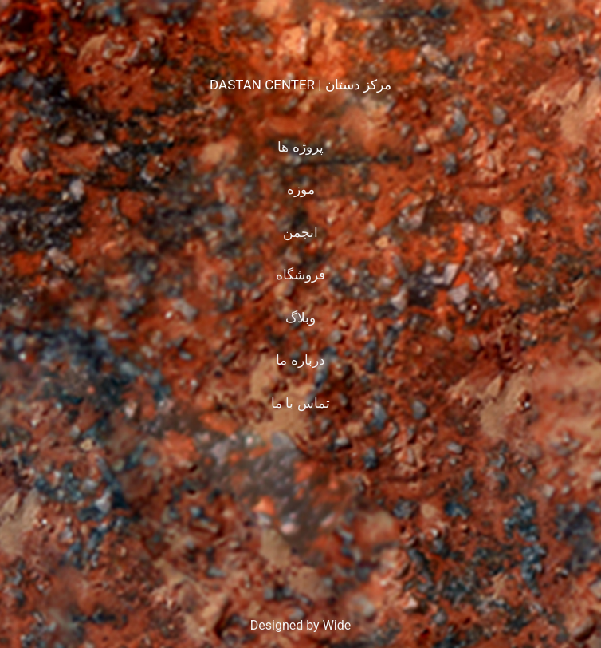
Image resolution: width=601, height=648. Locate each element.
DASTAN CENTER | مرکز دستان (300, 85)
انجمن (300, 232)
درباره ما (300, 360)
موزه (301, 189)
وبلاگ (300, 318)
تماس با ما (300, 403)
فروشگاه (300, 275)
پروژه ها (300, 147)
